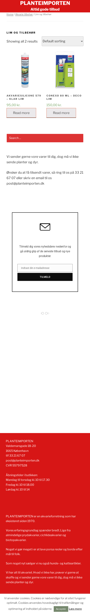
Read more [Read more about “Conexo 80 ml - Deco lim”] (61, 113)
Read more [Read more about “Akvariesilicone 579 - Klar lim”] (21, 113)
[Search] (79, 138)
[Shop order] (62, 41)
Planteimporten (45, 3)
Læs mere (75, 609)
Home (10, 14)
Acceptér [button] (61, 608)
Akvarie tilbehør (24, 14)
